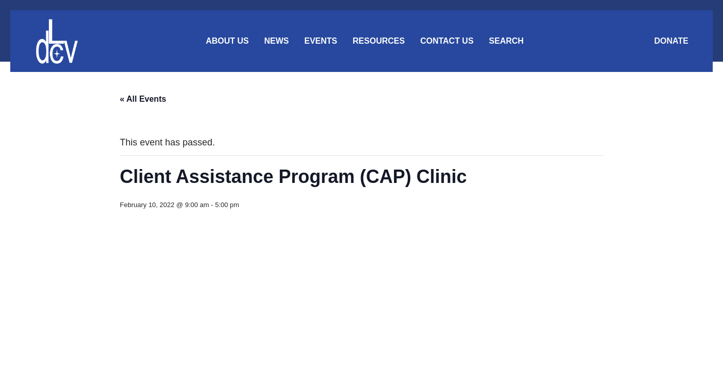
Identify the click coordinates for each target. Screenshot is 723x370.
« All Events (143, 99)
